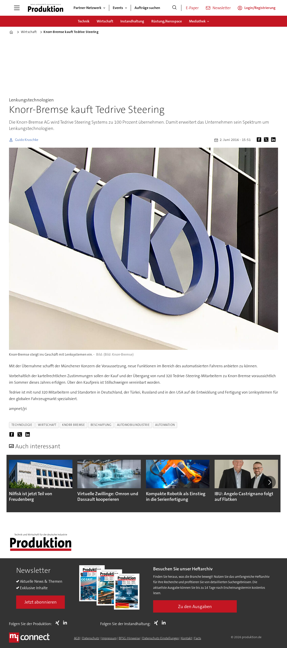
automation (165, 425)
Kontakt (186, 638)
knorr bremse (73, 425)
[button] (269, 482)
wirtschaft (47, 425)
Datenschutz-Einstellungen (160, 638)
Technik (83, 21)
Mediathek (197, 21)
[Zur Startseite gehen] (45, 8)
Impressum (109, 638)
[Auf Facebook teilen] (260, 140)
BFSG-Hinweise (129, 638)
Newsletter (222, 7)
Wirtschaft (105, 21)
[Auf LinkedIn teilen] (274, 140)
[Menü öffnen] (17, 7)
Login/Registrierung (260, 7)
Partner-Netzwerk (87, 7)
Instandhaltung (132, 21)
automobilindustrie (133, 425)
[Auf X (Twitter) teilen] (267, 140)
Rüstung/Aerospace (166, 21)
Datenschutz (90, 638)
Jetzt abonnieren (40, 602)
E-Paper (192, 7)
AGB (77, 638)
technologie (21, 425)
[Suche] (174, 7)
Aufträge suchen (147, 7)
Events (118, 7)
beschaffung (101, 425)
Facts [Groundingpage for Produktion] (197, 638)
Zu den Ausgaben (195, 606)
